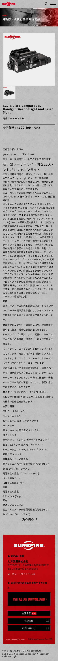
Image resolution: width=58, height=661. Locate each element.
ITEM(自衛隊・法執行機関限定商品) (25, 651)
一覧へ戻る (26, 519)
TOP (4, 651)
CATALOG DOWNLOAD (29, 599)
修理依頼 (29, 620)
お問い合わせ (29, 628)
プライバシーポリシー (15, 639)
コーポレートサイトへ (19, 573)
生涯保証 (29, 613)
